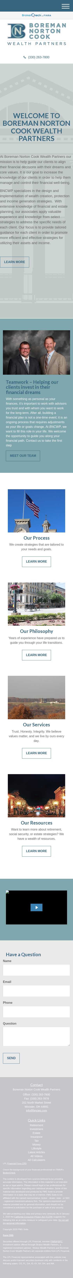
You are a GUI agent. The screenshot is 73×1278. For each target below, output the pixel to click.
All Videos (36, 1156)
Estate (36, 1132)
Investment (36, 1129)
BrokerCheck (9, 1173)
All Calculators (36, 1160)
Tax (36, 1140)
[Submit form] (11, 1058)
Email (7, 981)
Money (36, 1144)
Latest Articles (36, 1152)
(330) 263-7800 (36, 57)
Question (9, 1023)
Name (7, 961)
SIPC (60, 1241)
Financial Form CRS (16, 1163)
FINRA (54, 1241)
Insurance (36, 1136)
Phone (7, 1002)
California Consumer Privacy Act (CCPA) (33, 1217)
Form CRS (8, 1235)
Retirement (36, 1125)
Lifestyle (36, 1148)
